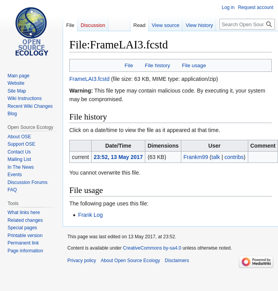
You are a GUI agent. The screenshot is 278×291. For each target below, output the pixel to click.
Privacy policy (81, 260)
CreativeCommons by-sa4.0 (152, 248)
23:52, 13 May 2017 (118, 157)
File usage (194, 65)
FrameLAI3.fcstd (89, 79)
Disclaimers (177, 260)
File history (157, 65)
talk (215, 157)
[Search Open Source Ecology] (247, 24)
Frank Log (90, 215)
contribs (234, 157)
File (129, 65)
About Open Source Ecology (130, 260)
